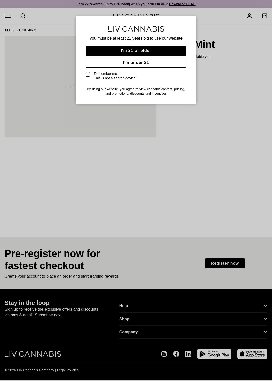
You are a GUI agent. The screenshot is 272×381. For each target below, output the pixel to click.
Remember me (115, 76)
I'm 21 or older (136, 50)
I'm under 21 (136, 62)
